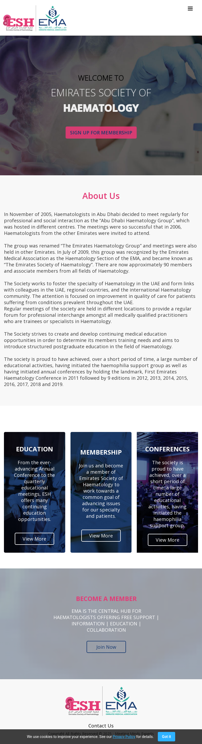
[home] (33, 18)
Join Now (106, 647)
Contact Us (101, 725)
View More (34, 539)
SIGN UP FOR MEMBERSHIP (100, 132)
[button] (190, 17)
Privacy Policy (124, 737)
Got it (166, 737)
